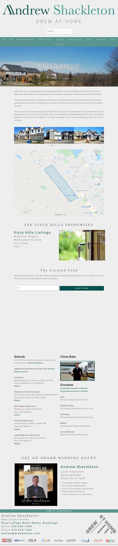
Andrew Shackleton (79, 467)
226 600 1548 (22, 526)
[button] (16, 135)
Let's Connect (59, 511)
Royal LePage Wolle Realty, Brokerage (29, 523)
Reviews (101, 39)
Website (17, 386)
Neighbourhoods (26, 39)
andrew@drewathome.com (20, 533)
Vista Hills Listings (32, 232)
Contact (59, 44)
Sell (11, 39)
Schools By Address (35, 363)
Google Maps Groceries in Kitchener (74, 391)
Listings (60, 39)
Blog (112, 39)
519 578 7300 (22, 530)
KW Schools (45, 39)
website (17, 415)
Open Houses (75, 39)
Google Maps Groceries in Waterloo (74, 388)
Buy (4, 39)
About (90, 39)
